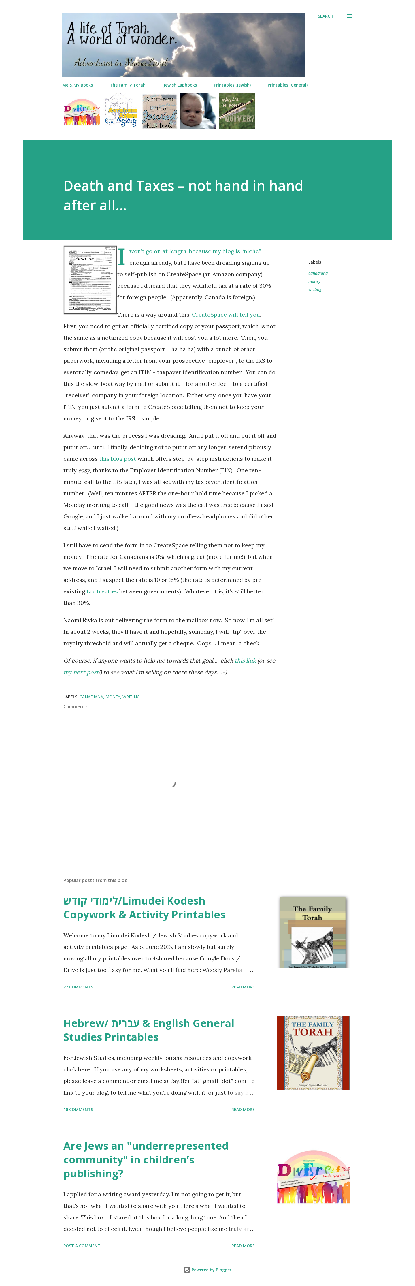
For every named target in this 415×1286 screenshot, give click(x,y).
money (314, 281)
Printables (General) (288, 85)
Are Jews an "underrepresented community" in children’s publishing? (146, 1159)
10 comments (78, 1109)
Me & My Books (77, 85)
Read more (243, 987)
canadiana (318, 273)
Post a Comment (82, 1246)
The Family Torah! (128, 85)
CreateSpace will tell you (226, 314)
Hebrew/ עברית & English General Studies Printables (148, 1030)
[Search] (325, 16)
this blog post (117, 458)
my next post (81, 672)
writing (314, 289)
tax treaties (102, 591)
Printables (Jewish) (232, 85)
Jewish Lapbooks (180, 85)
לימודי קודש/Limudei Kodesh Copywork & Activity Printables (144, 908)
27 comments (78, 987)
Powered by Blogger (207, 1269)
